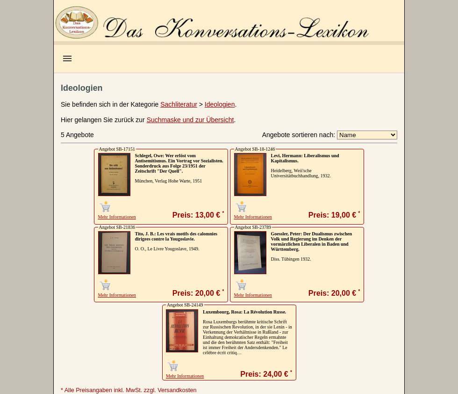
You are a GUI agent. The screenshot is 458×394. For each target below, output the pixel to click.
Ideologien (220, 104)
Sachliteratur (178, 104)
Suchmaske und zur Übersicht (190, 120)
